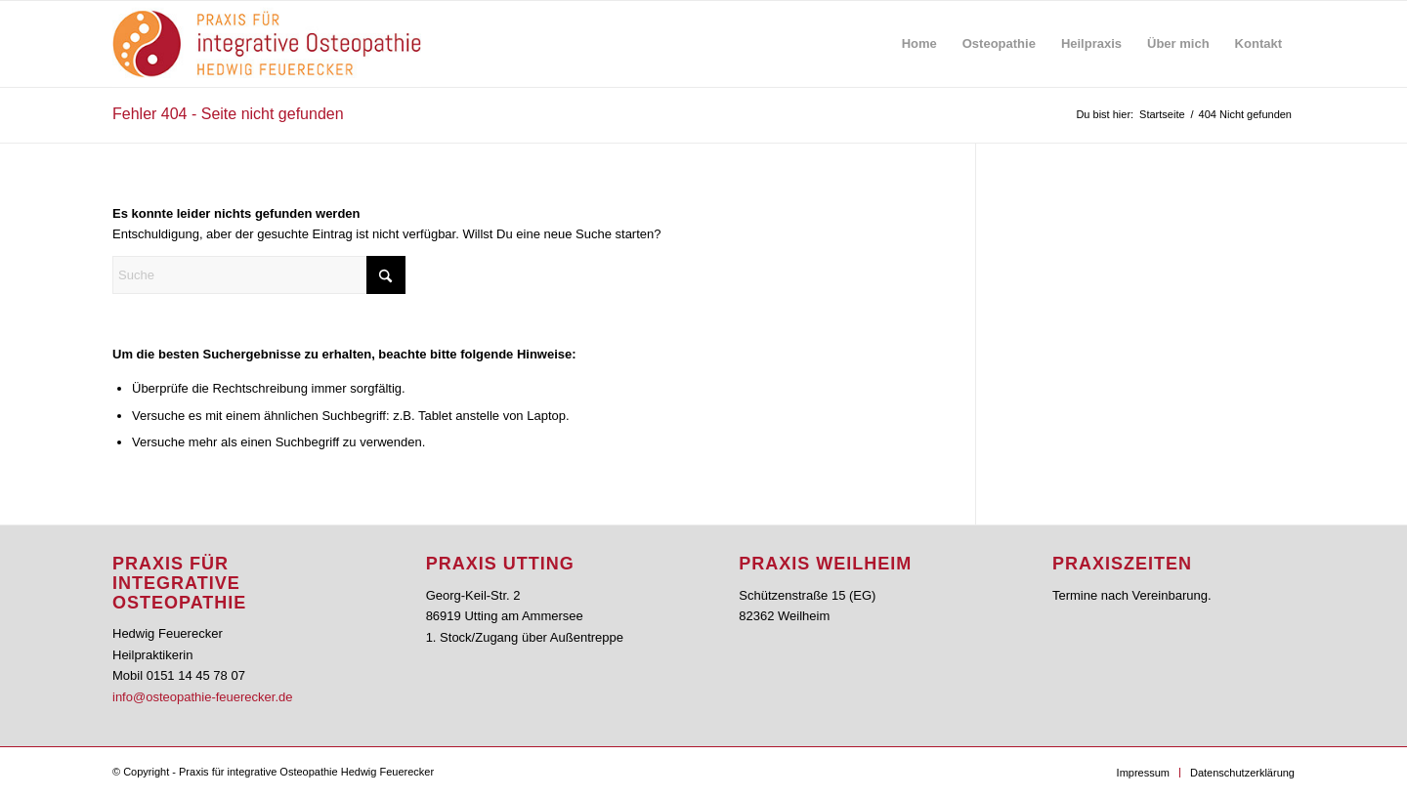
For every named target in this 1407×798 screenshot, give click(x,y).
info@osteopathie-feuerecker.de (202, 697)
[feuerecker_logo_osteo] (266, 44)
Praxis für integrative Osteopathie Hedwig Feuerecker (306, 771)
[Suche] (258, 275)
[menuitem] (919, 44)
